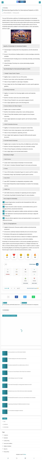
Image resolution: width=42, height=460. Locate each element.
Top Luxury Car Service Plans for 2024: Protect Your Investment (19, 371)
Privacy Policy (6, 452)
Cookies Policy (6, 440)
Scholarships (5, 8)
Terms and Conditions (8, 443)
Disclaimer (6, 438)
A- (11, 288)
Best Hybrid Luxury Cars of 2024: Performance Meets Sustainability (20, 391)
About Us (5, 449)
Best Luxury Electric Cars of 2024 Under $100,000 (17, 352)
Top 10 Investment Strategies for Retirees (15, 410)
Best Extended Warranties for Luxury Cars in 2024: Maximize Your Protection (21, 397)
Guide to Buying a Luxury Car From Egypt (15, 378)
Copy (18, 288)
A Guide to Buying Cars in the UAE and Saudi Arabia (17, 358)
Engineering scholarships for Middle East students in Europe (19, 404)
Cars (4, 421)
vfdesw (24, 454)
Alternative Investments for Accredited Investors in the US (18, 365)
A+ (14, 288)
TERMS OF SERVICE (7, 446)
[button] (16, 297)
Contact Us (6, 288)
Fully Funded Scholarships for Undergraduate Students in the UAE (19, 384)
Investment (6, 424)
